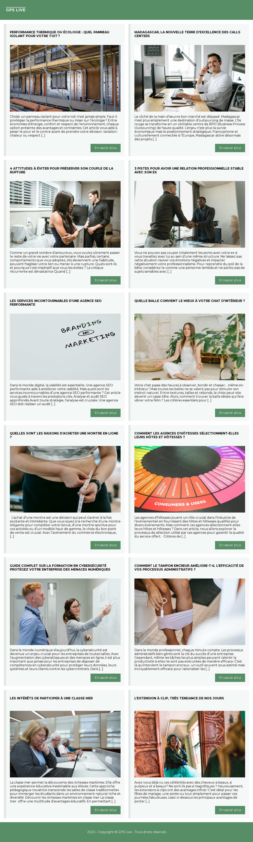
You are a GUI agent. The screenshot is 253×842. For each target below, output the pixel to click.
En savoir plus (105, 148)
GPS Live (15, 10)
